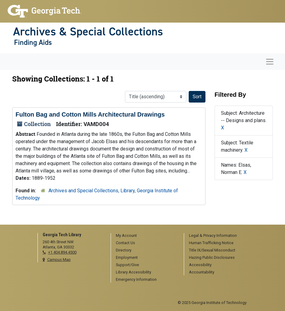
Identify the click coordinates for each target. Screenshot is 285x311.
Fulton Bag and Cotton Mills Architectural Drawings (90, 114)
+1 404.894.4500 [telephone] (62, 252)
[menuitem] (145, 236)
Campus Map (59, 259)
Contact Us (125, 242)
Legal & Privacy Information (213, 235)
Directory (123, 250)
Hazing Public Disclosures (212, 257)
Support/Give (127, 264)
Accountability (201, 272)
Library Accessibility (133, 272)
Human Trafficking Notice (211, 242)
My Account (126, 235)
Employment (127, 257)
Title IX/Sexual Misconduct (212, 250)
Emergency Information (136, 279)
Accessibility (200, 264)
